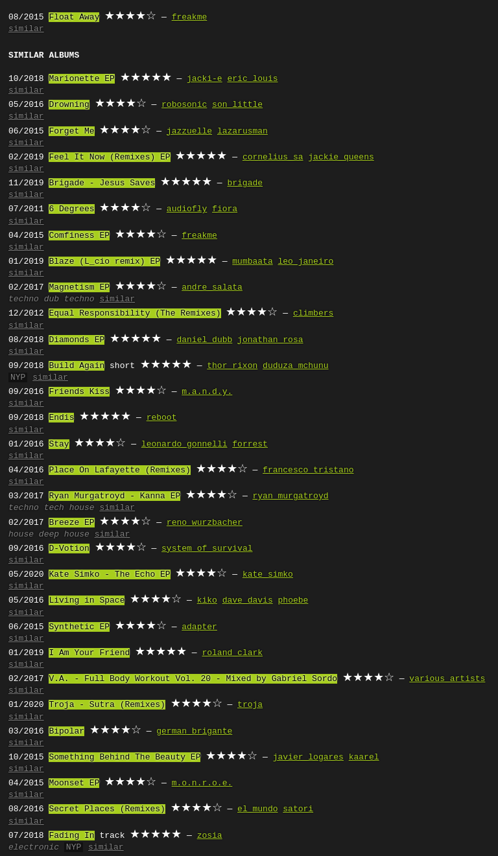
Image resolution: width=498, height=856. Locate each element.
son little (237, 105)
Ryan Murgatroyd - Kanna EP (114, 496)
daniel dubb (204, 340)
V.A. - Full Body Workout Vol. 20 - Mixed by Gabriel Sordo (193, 679)
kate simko (268, 575)
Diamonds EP (76, 340)
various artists (447, 679)
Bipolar (66, 731)
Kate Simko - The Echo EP (109, 575)
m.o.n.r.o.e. (202, 783)
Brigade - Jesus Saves (102, 183)
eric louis (252, 79)
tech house (69, 508)
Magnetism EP (79, 288)
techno (23, 299)
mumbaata (252, 262)
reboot (162, 418)
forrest (250, 444)
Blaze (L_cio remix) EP (104, 262)
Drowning (69, 105)
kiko (207, 601)
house (21, 534)
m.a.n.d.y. (207, 392)
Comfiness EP (79, 236)
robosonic (184, 105)
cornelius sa (273, 157)
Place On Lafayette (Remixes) (119, 470)
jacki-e (204, 79)
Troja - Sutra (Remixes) (107, 705)
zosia (209, 836)
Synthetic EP (79, 627)
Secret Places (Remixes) (107, 809)
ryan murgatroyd (290, 496)
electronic (33, 847)
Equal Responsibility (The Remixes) (134, 313)
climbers (313, 313)
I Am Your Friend (89, 653)
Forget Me (71, 131)
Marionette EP (81, 79)
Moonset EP (74, 783)
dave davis (247, 601)
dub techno (69, 299)
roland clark (232, 653)
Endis (61, 418)
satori (298, 809)
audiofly (187, 209)
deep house (64, 534)
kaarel (364, 757)
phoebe (293, 601)
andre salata (212, 288)
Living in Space (86, 601)
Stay (59, 444)
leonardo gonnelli (184, 444)
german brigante (194, 731)
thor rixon (232, 366)
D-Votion (69, 549)
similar (26, 29)
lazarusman (242, 131)
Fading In (71, 836)
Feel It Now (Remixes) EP (109, 157)
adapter (199, 627)
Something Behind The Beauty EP (124, 757)
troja (250, 705)
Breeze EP (71, 523)
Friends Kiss (79, 392)
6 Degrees (71, 209)
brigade (245, 183)
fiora (224, 209)
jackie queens (341, 157)
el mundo (257, 809)
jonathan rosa (270, 340)
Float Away (74, 17)
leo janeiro (305, 262)
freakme (190, 17)
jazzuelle (189, 131)
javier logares (308, 757)
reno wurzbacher (205, 523)
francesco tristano (308, 470)
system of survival (206, 549)
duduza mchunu (295, 366)
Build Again (76, 366)
